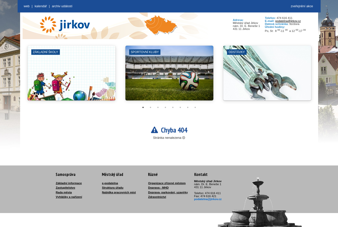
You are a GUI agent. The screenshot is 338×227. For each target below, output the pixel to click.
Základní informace (69, 183)
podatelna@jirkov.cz (288, 20)
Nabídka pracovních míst (119, 192)
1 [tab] (143, 107)
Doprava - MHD (158, 187)
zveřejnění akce (302, 6)
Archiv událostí (62, 6)
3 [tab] (157, 107)
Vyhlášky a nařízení (69, 196)
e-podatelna (110, 183)
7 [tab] (187, 107)
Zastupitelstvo (65, 187)
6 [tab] (180, 107)
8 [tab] (195, 107)
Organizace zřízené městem (167, 183)
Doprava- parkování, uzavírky (168, 192)
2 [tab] (150, 107)
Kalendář (41, 6)
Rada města (64, 192)
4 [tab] (165, 107)
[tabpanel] (71, 75)
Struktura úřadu (112, 187)
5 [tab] (172, 107)
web (27, 6)
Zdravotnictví (157, 196)
